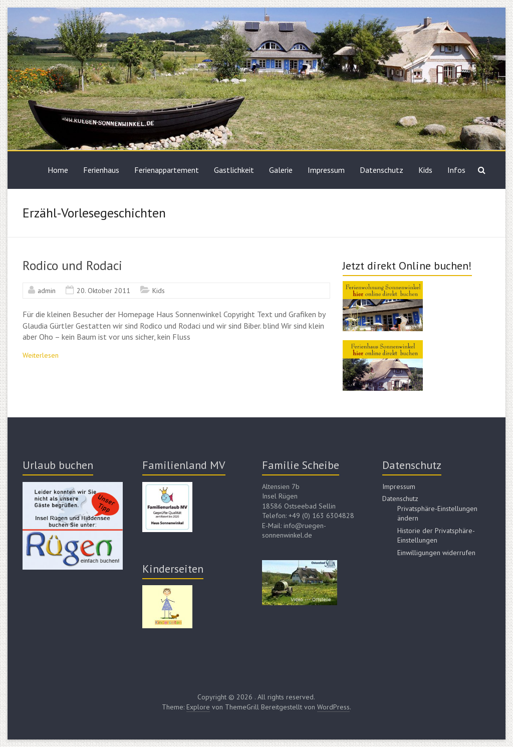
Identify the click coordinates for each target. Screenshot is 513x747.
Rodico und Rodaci (72, 265)
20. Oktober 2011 (103, 290)
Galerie (281, 170)
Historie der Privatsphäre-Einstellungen (436, 535)
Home (58, 170)
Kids (425, 170)
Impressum (326, 170)
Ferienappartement (166, 170)
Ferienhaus (101, 170)
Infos (456, 170)
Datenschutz (381, 170)
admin (47, 290)
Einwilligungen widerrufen (436, 552)
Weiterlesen (41, 355)
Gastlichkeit (234, 170)
